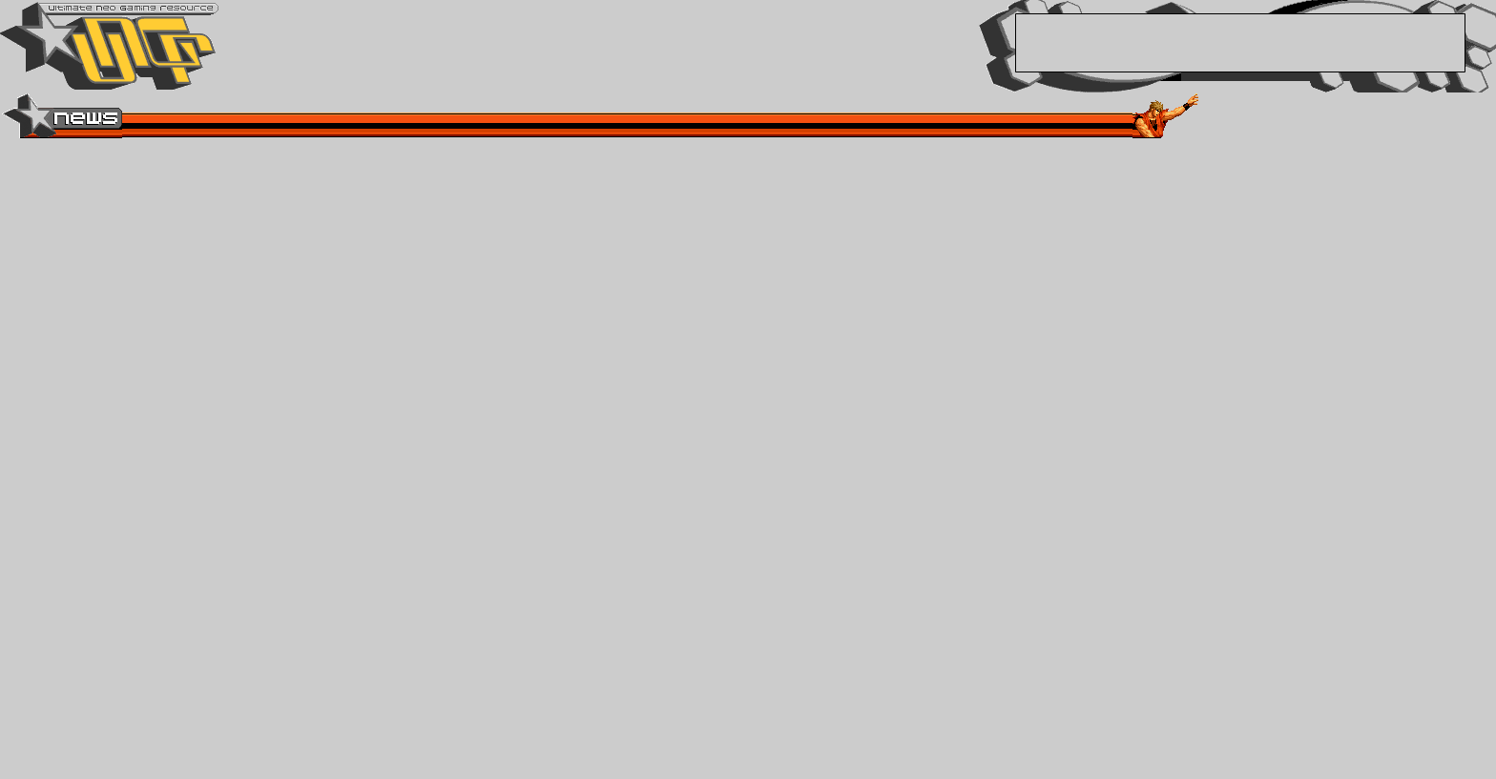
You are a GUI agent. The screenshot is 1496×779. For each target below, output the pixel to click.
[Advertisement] (1240, 43)
